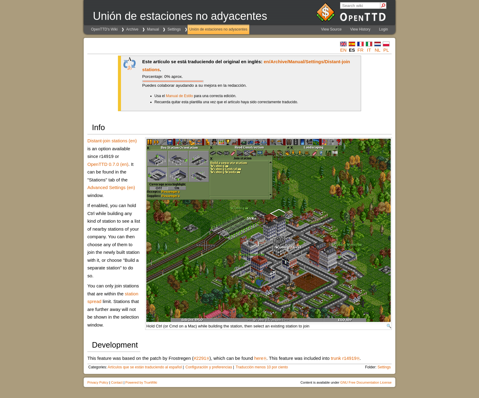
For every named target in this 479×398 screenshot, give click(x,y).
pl (386, 50)
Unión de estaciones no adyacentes (218, 29)
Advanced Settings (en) (111, 187)
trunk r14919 (344, 358)
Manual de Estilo (179, 96)
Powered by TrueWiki (141, 382)
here (258, 358)
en (343, 50)
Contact (116, 382)
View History (360, 29)
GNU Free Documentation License (366, 382)
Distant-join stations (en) (112, 140)
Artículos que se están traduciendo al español (145, 367)
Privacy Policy (97, 382)
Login (383, 29)
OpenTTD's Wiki (104, 29)
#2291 (200, 358)
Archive (132, 29)
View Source (331, 29)
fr (360, 50)
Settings (174, 29)
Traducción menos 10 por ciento (262, 367)
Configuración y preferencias (208, 367)
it (369, 50)
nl (377, 50)
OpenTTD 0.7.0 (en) (107, 164)
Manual (153, 29)
